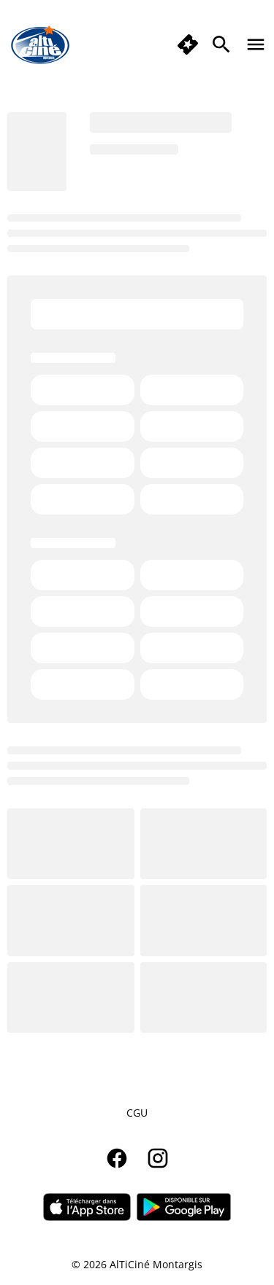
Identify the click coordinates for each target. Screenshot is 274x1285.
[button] (188, 44)
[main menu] (256, 44)
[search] (221, 44)
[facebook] (117, 1158)
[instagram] (158, 1158)
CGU (137, 1113)
